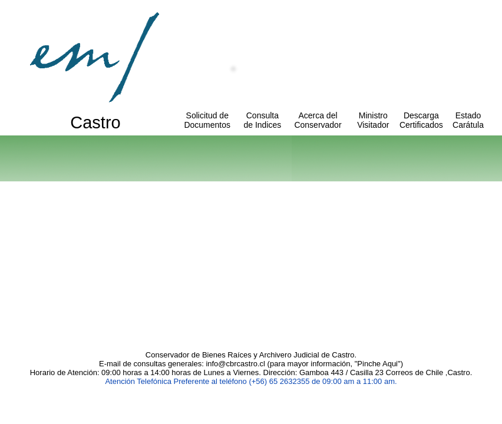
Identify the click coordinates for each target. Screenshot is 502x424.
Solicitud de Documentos (207, 120)
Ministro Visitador (373, 120)
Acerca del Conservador (317, 120)
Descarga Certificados (421, 120)
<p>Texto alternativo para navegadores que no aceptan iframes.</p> (251, 253)
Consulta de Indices (262, 120)
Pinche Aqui (377, 363)
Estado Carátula (468, 120)
